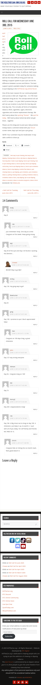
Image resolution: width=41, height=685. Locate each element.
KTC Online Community (10, 598)
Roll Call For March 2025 (17, 573)
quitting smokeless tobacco (30, 175)
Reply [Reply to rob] (35, 237)
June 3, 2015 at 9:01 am (18, 314)
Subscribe (8, 636)
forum (33, 128)
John (11, 350)
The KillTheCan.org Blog (13, 2)
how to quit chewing (29, 161)
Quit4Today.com (8, 607)
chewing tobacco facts (13, 158)
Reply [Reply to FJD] (35, 393)
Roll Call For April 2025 (18, 566)
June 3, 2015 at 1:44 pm (18, 210)
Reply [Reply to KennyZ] (35, 409)
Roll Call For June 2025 (16, 563)
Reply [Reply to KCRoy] (35, 289)
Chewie (14, 263)
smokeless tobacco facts (9, 177)
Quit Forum (9, 662)
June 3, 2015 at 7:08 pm (20, 443)
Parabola (20, 677)
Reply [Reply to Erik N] (35, 453)
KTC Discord (6, 594)
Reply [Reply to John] (35, 360)
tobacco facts (34, 180)
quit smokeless (24, 172)
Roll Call (17, 28)
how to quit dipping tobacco (17, 166)
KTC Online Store (8, 601)
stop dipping (20, 177)
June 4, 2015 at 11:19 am (21, 226)
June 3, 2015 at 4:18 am (18, 418)
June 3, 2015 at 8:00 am (18, 369)
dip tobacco (23, 158)
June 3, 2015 (7, 28)
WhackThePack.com (9, 611)
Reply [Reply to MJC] (35, 256)
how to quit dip (20, 164)
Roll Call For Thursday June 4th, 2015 (31, 191)
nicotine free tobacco (25, 169)
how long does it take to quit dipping (12, 161)
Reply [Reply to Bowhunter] (35, 305)
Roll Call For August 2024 (18, 576)
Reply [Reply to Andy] (35, 218)
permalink (16, 183)
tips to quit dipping (30, 177)
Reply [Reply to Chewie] (35, 272)
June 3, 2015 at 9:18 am (18, 298)
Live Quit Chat (7, 604)
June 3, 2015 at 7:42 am (18, 385)
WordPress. (28, 677)
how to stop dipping (13, 169)
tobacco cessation (7, 180)
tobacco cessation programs (21, 180)
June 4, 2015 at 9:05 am (20, 265)
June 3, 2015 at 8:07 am (18, 353)
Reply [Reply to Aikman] (35, 376)
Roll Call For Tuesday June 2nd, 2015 (10, 191)
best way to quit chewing (17, 155)
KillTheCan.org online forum (27, 89)
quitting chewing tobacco (15, 175)
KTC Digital (25, 651)
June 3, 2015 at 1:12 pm (18, 246)
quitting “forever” (23, 115)
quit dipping (16, 172)
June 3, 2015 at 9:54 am (18, 281)
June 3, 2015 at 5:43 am (18, 402)
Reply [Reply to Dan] (35, 344)
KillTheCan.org (7, 591)
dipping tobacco (32, 158)
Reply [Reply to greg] (35, 324)
